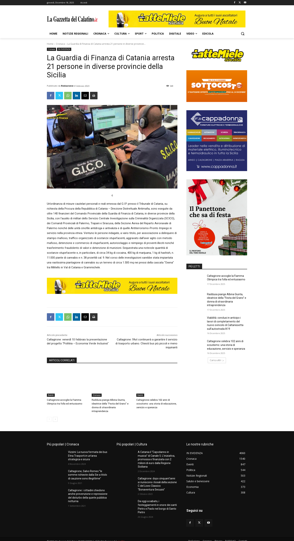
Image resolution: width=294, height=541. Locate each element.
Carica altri (217, 360)
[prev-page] (49, 415)
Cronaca (60, 43)
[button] (242, 33)
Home (50, 43)
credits (121, 537)
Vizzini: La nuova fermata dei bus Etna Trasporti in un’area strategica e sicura (87, 452)
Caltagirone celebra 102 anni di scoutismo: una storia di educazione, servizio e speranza (156, 403)
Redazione (67, 85)
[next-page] (55, 415)
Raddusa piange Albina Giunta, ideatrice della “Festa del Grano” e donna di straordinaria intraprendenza (112, 403)
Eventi (51, 395)
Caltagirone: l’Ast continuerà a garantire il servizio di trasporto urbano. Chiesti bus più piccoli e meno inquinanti (146, 343)
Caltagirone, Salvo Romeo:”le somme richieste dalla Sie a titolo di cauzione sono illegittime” (87, 471)
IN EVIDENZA (64, 49)
